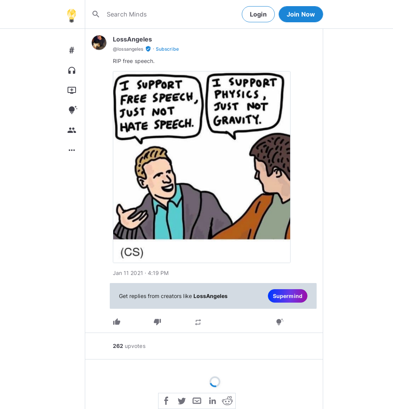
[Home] (71, 14)
